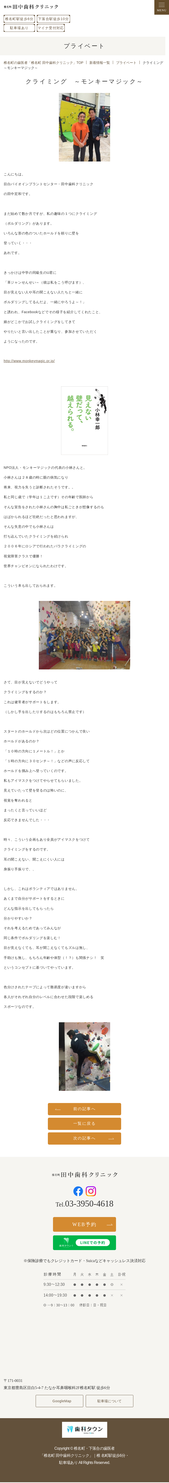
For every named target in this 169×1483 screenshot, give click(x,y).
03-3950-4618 (89, 1203)
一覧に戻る (84, 1123)
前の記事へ (84, 1109)
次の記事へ (84, 1138)
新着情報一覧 (99, 63)
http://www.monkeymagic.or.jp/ (29, 361)
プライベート (126, 63)
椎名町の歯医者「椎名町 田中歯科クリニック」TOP (43, 63)
